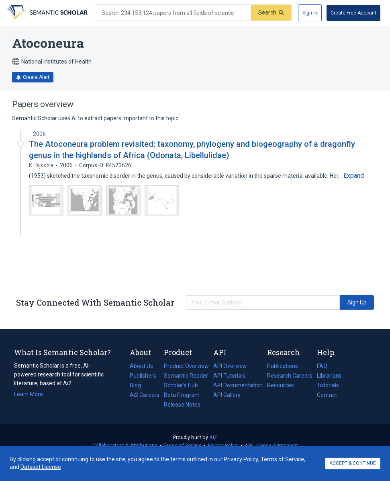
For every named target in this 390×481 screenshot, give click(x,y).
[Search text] (173, 13)
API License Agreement (271, 445)
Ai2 (213, 437)
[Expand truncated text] (353, 176)
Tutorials (328, 385)
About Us (141, 366)
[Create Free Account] (353, 13)
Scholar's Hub (181, 385)
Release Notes (182, 404)
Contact (327, 395)
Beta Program (182, 395)
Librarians (329, 375)
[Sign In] (310, 12)
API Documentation (238, 385)
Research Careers (289, 375)
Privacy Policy (223, 445)
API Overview (230, 366)
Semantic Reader (186, 375)
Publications (282, 366)
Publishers (143, 375)
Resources (280, 385)
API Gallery (227, 395)
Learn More (28, 394)
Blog (138, 385)
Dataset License (40, 467)
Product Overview (186, 366)
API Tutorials (229, 375)
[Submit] (271, 13)
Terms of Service (182, 445)
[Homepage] (47, 13)
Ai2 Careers (144, 395)
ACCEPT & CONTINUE (352, 463)
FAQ (322, 366)
